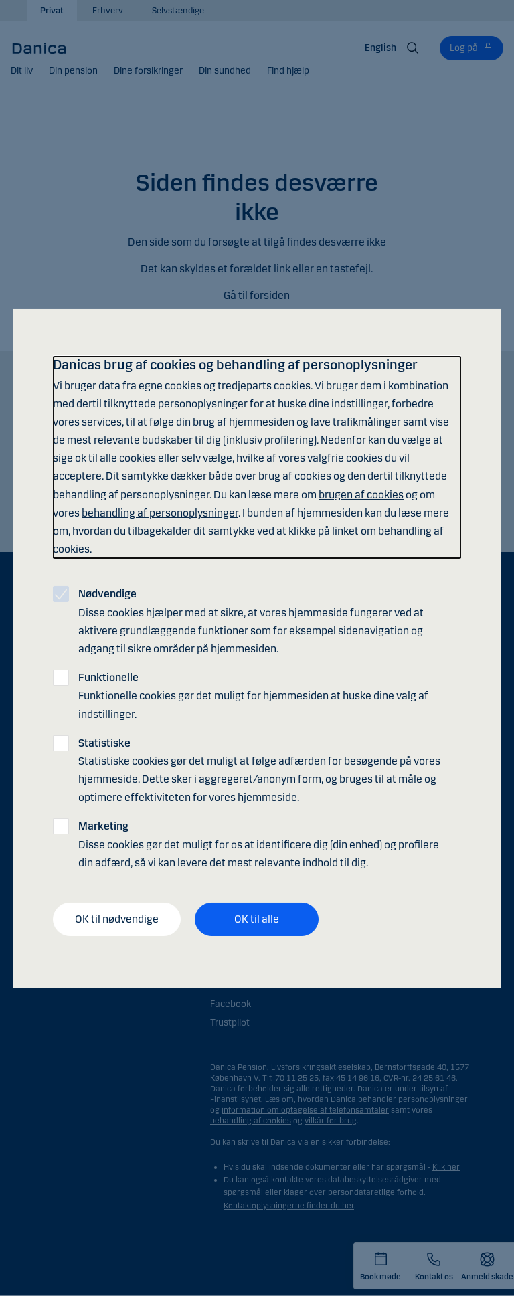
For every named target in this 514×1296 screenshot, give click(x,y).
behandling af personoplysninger (160, 512)
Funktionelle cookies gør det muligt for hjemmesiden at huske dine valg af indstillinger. (253, 695)
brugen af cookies (361, 494)
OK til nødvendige (117, 919)
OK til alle (256, 919)
